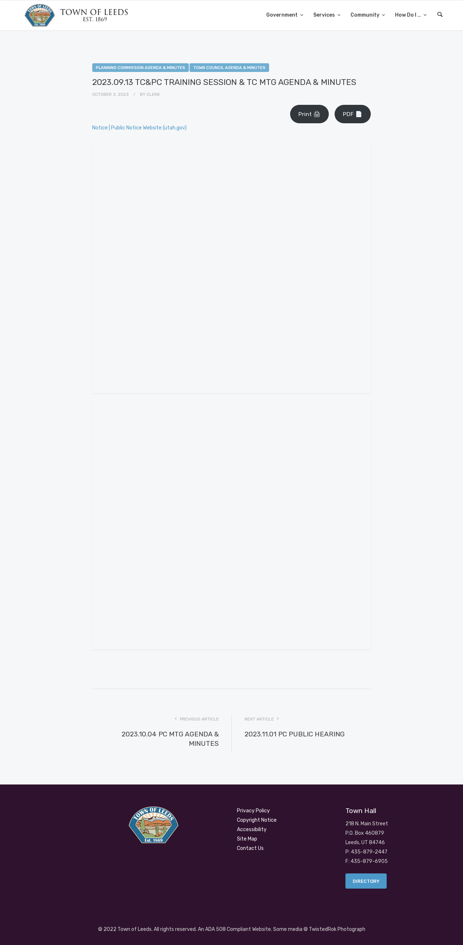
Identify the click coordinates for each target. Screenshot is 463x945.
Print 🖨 (309, 114)
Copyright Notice (257, 820)
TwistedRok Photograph (337, 929)
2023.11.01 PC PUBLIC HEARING (295, 734)
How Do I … (408, 15)
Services (324, 15)
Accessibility (252, 829)
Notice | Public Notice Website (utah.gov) (139, 128)
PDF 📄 (352, 114)
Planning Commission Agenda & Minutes (140, 67)
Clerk (153, 94)
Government (282, 15)
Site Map (247, 839)
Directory (366, 881)
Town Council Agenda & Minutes (229, 67)
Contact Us (250, 848)
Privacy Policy (253, 811)
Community (366, 15)
